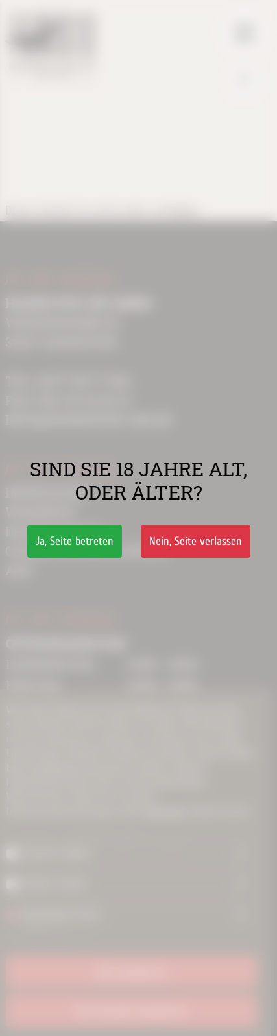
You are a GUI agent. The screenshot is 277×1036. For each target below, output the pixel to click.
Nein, (195, 541)
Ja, (75, 541)
